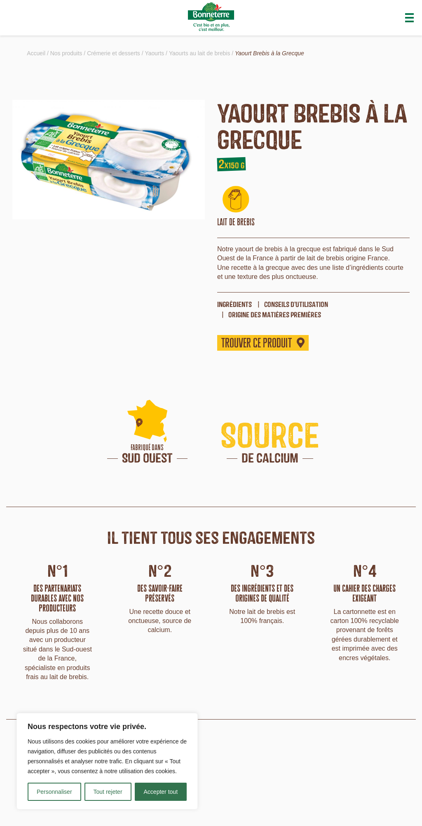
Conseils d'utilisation (296, 304)
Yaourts (155, 53)
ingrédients (234, 304)
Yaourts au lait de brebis (201, 53)
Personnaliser (54, 791)
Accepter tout (161, 791)
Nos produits (66, 53)
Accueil (36, 53)
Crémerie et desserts (114, 53)
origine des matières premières (274, 315)
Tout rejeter (108, 791)
